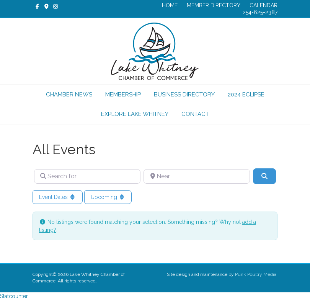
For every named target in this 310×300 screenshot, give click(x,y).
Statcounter (14, 296)
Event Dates (57, 197)
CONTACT (195, 114)
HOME (170, 5)
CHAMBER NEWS (69, 94)
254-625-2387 (260, 12)
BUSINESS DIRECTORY (184, 94)
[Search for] (87, 176)
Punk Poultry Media (255, 274)
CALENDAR (263, 5)
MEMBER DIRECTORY (213, 5)
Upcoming (108, 197)
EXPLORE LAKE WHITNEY (134, 114)
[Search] (264, 176)
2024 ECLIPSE (246, 94)
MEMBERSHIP (123, 94)
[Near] (197, 176)
